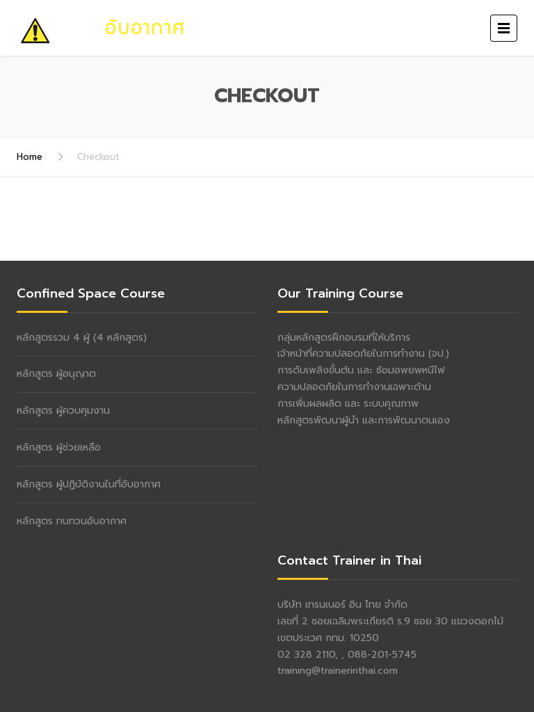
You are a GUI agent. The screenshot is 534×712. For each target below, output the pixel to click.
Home (29, 156)
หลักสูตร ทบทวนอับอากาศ (72, 521)
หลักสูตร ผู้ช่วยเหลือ (59, 447)
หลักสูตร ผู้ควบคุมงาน (63, 410)
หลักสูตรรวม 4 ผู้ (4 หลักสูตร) (82, 337)
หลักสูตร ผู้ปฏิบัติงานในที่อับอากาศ (89, 484)
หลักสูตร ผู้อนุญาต (56, 373)
